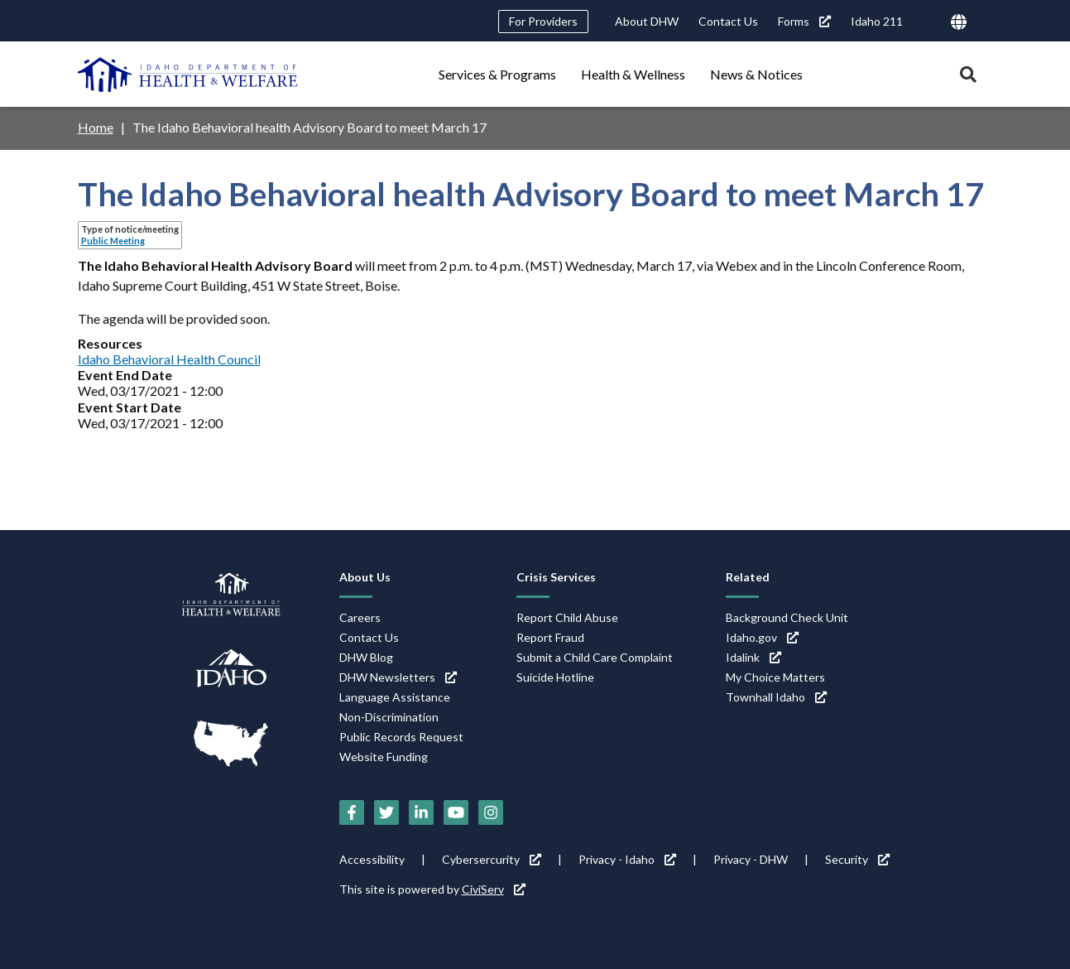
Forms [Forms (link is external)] (804, 21)
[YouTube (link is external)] (456, 812)
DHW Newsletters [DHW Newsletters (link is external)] (398, 677)
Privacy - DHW (750, 859)
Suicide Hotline (555, 677)
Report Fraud (550, 637)
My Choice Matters (775, 677)
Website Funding (383, 757)
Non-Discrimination (389, 717)
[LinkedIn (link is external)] (421, 812)
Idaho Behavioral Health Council (169, 359)
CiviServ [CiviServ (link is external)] (493, 889)
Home (95, 127)
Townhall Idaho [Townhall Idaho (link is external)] (776, 697)
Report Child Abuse (567, 617)
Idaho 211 (877, 21)
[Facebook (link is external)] (351, 812)
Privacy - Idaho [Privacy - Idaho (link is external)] (627, 859)
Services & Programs (497, 74)
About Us (365, 577)
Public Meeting (113, 240)
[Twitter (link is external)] (386, 812)
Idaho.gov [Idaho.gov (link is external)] (762, 637)
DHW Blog (366, 657)
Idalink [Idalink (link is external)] (753, 657)
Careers (360, 617)
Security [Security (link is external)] (857, 859)
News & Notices (756, 74)
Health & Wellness (633, 74)
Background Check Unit (787, 617)
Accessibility (372, 859)
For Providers (543, 21)
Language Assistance (394, 697)
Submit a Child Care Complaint (594, 657)
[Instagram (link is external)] (490, 812)
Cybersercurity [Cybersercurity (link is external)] (491, 859)
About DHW (647, 21)
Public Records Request (401, 737)
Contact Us (728, 21)
